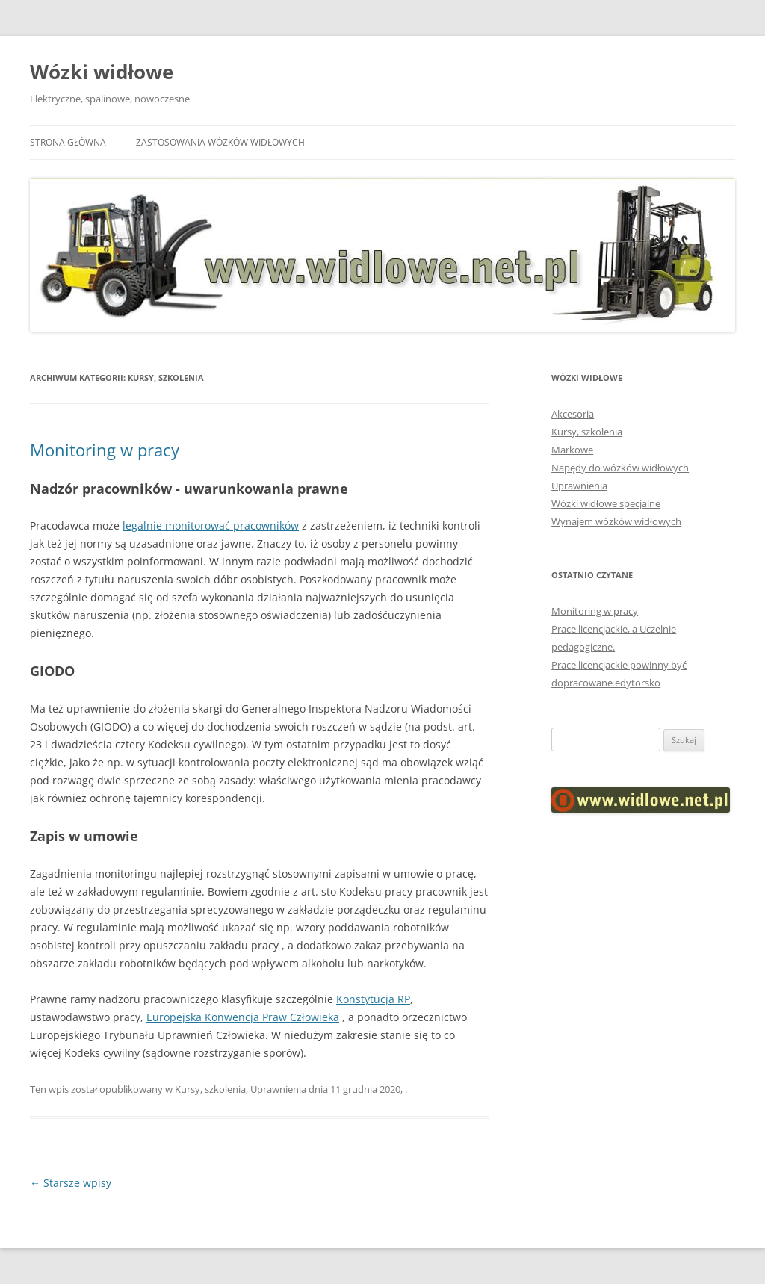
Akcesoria (572, 414)
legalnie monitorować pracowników (211, 525)
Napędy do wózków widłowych (620, 467)
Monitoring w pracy (104, 449)
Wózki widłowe (101, 71)
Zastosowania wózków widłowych (220, 142)
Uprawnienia (278, 1089)
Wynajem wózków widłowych (616, 521)
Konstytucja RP (373, 999)
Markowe (572, 449)
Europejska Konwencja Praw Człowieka (242, 1017)
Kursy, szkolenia (210, 1089)
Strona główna (68, 142)
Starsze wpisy (70, 1183)
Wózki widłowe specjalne (605, 503)
